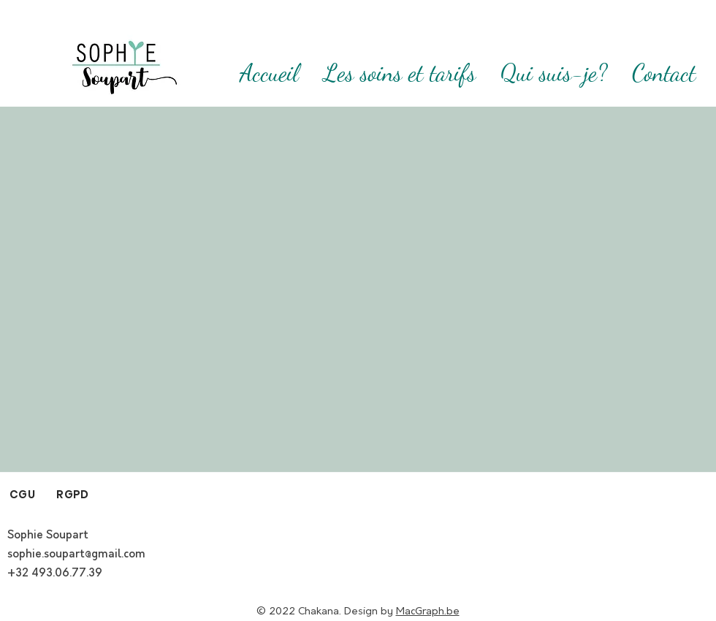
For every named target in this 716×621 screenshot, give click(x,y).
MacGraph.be (428, 611)
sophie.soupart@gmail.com (76, 554)
